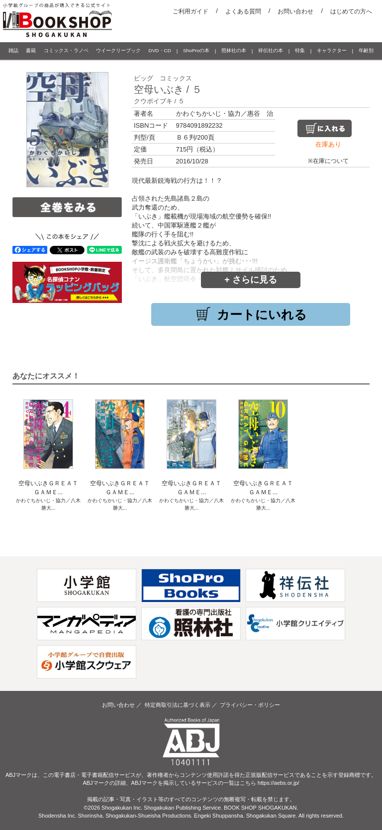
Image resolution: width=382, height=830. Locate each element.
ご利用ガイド (190, 11)
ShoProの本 (196, 50)
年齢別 (366, 50)
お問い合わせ (295, 11)
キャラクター (332, 50)
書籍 (31, 50)
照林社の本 (233, 50)
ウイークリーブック (118, 50)
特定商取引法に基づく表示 (177, 705)
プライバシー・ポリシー (250, 705)
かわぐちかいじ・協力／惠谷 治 (224, 113)
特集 (300, 50)
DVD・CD (160, 50)
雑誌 (13, 50)
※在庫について (328, 160)
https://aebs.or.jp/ (278, 783)
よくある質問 (243, 11)
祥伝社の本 (270, 50)
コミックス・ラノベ (66, 50)
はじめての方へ (351, 11)
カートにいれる (250, 314)
